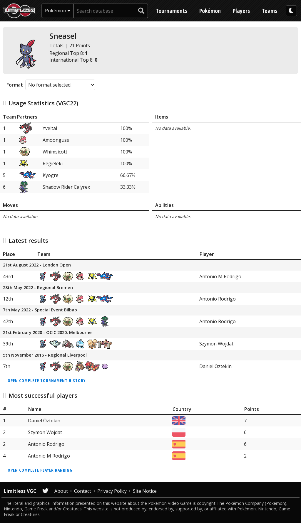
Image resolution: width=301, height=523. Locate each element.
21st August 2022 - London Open (37, 265)
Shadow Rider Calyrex (66, 187)
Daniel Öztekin (215, 366)
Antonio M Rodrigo (220, 276)
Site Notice (145, 491)
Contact (82, 491)
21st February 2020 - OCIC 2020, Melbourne (47, 332)
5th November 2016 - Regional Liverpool (45, 355)
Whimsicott (55, 152)
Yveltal (50, 128)
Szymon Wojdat (216, 343)
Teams (269, 11)
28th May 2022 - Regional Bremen (38, 287)
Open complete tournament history (47, 380)
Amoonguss (56, 140)
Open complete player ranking (40, 470)
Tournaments (171, 11)
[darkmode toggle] (291, 10)
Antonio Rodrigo (217, 299)
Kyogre (50, 175)
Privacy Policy (112, 491)
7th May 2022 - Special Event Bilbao (40, 310)
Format (14, 84)
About (61, 491)
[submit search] (141, 11)
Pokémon (210, 11)
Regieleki (53, 163)
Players (241, 11)
